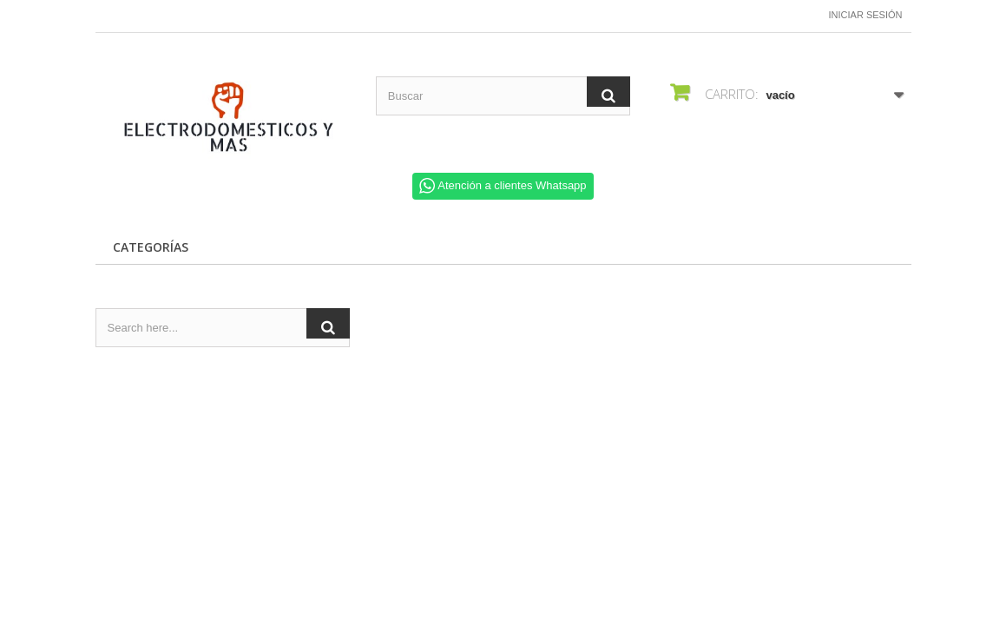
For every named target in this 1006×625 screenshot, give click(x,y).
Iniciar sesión (866, 15)
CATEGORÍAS (150, 247)
